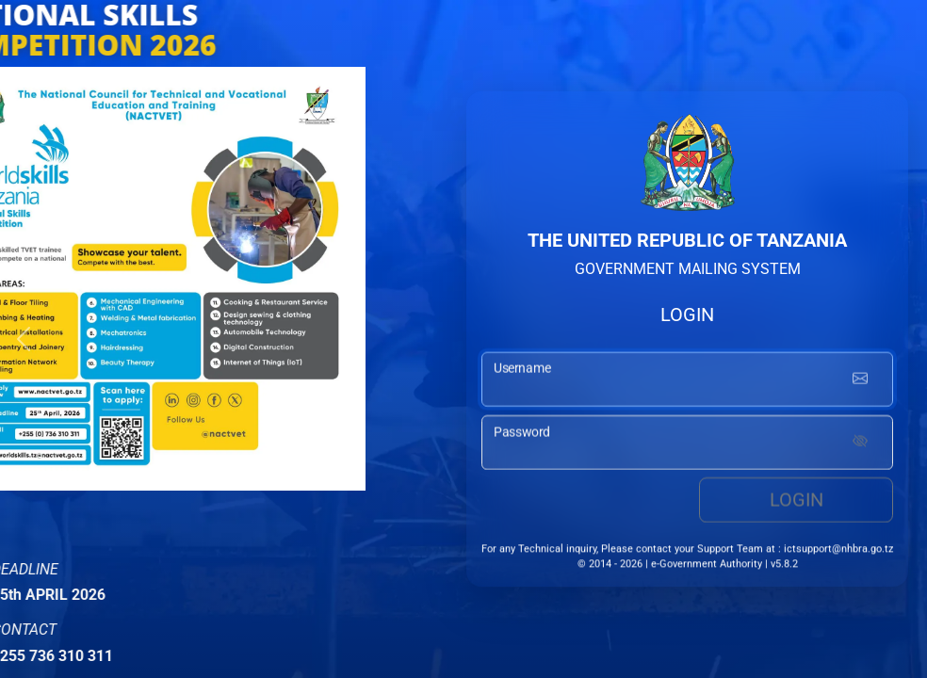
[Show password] (860, 445)
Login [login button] (796, 503)
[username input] (687, 382)
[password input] (687, 445)
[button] (23, 339)
